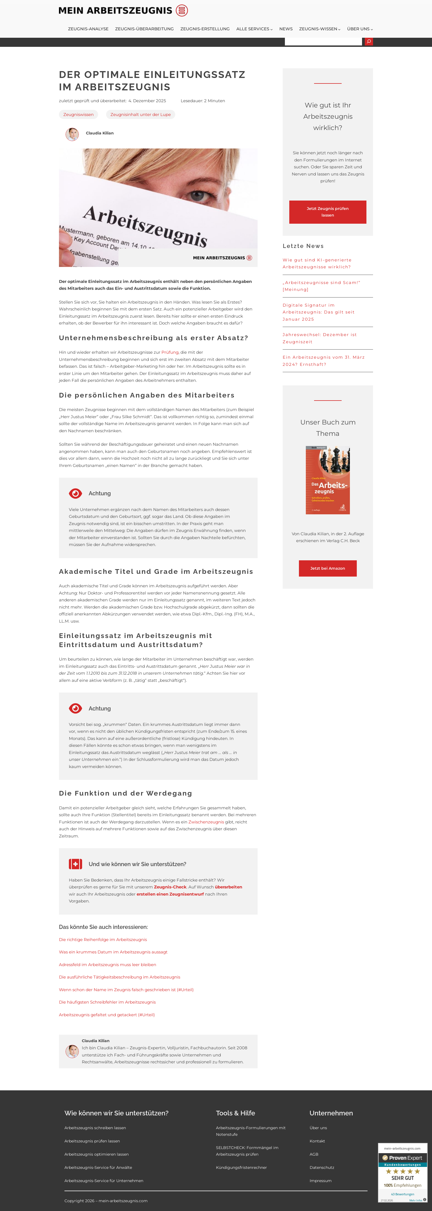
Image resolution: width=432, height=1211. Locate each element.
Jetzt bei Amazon (327, 568)
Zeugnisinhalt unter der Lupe (140, 114)
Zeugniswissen (78, 114)
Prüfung (170, 352)
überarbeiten (228, 887)
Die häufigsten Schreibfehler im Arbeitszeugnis (107, 1002)
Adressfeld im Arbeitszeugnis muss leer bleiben (107, 964)
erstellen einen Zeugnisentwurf (171, 894)
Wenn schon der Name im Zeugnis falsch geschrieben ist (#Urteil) (126, 989)
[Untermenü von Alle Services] (271, 29)
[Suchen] (369, 41)
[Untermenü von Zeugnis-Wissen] (339, 29)
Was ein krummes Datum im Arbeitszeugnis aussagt (113, 952)
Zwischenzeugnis (206, 822)
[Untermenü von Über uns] (372, 29)
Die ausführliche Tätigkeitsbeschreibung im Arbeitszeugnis (119, 977)
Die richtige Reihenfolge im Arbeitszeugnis (103, 939)
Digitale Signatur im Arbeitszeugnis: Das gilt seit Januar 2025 (319, 312)
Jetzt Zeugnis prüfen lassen (328, 212)
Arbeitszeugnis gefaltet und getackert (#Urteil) (107, 1014)
